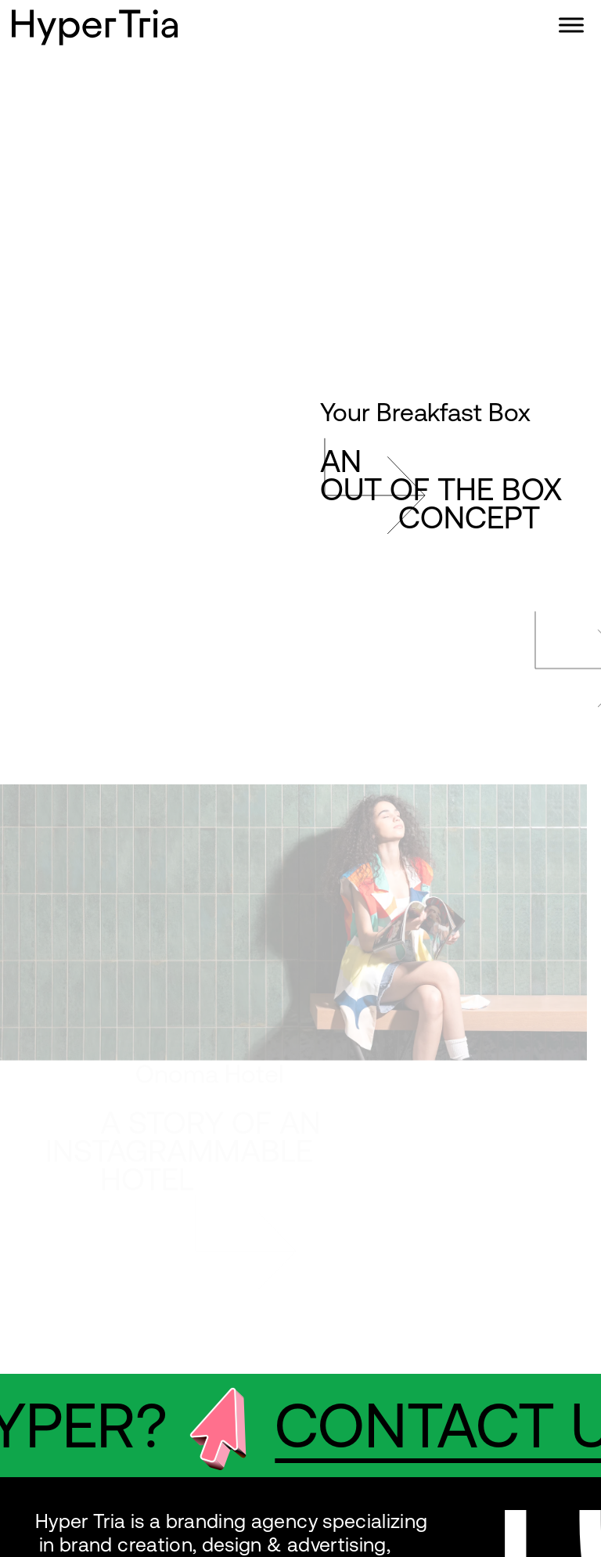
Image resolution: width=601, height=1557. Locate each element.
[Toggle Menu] (571, 24)
